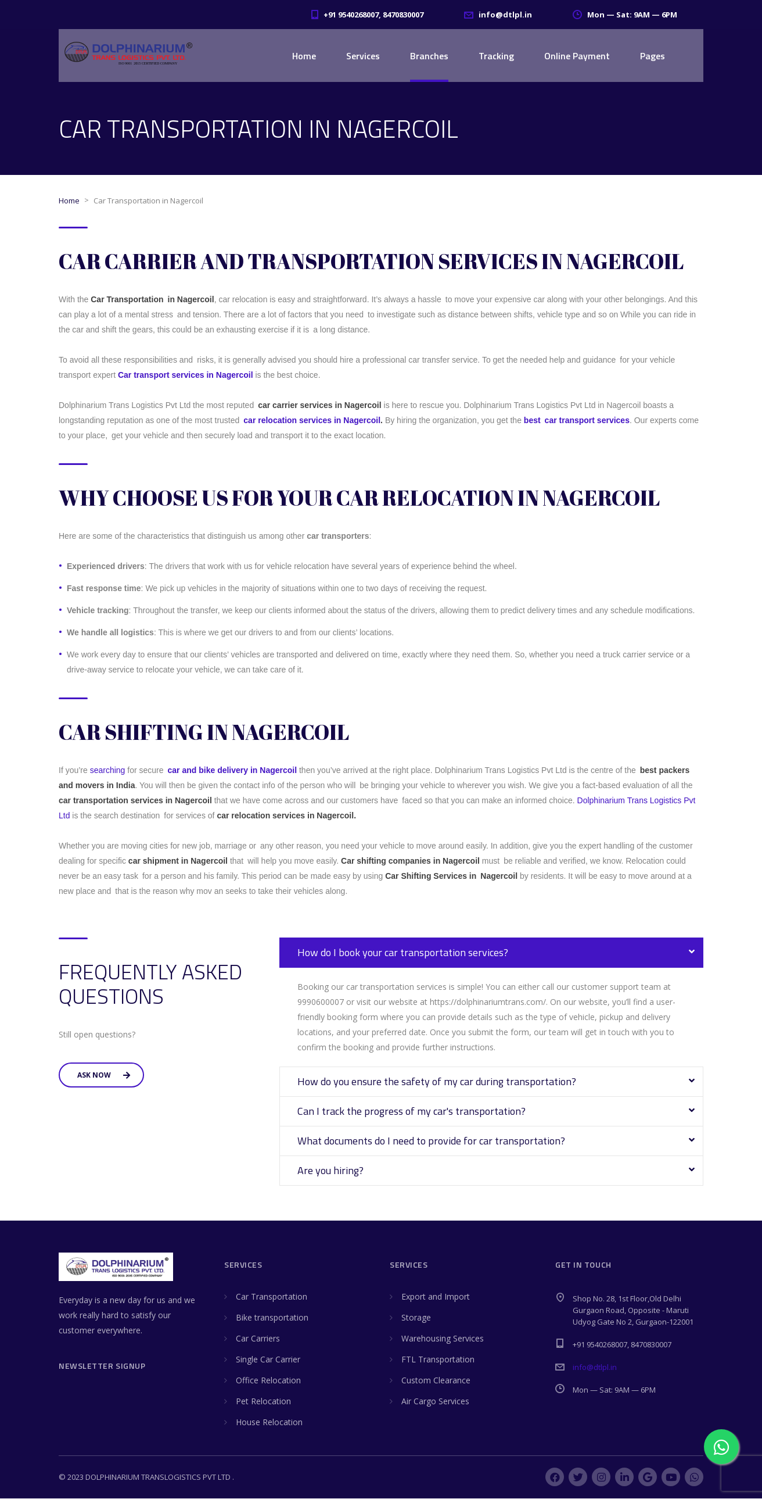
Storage (416, 1317)
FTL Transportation (438, 1359)
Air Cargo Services (435, 1401)
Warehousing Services (442, 1338)
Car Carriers (258, 1338)
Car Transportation (271, 1297)
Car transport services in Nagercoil (187, 375)
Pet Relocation (263, 1401)
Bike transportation (272, 1317)
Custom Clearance (435, 1380)
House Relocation (269, 1422)
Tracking (496, 56)
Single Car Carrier (268, 1359)
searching (107, 770)
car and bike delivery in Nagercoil (233, 770)
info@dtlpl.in (595, 1367)
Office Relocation (268, 1380)
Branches (429, 56)
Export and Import (435, 1297)
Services (363, 56)
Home (304, 56)
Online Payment (577, 56)
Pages (652, 56)
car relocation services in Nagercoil (311, 420)
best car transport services (577, 420)
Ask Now (103, 1076)
